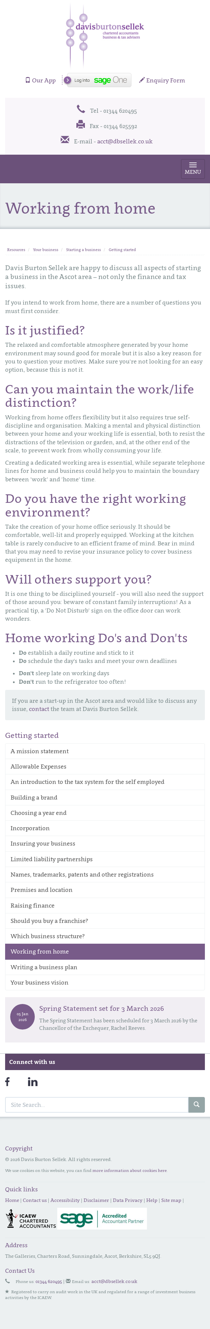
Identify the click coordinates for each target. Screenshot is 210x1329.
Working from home (40, 951)
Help (152, 1200)
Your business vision (40, 982)
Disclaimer (96, 1200)
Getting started (122, 249)
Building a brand (34, 797)
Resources (16, 249)
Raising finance (33, 905)
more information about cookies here (129, 1170)
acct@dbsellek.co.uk (125, 141)
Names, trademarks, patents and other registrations (82, 874)
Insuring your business (43, 843)
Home (12, 1200)
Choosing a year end (38, 812)
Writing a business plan (44, 967)
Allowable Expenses (38, 766)
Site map (171, 1200)
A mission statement (40, 751)
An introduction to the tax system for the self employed (87, 781)
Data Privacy (127, 1200)
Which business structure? (48, 936)
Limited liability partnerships (52, 859)
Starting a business (83, 249)
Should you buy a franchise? (49, 920)
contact (39, 709)
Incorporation (30, 828)
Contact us (35, 1200)
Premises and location (42, 889)
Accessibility (65, 1200)
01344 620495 (48, 1281)
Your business (45, 249)
